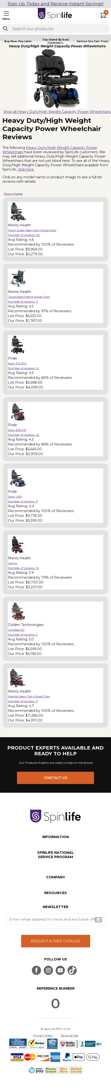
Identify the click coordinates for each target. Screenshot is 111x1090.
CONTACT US (55, 778)
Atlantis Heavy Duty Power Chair (29, 696)
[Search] (5, 28)
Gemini (12, 563)
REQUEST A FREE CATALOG (55, 941)
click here (26, 169)
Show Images (13, 193)
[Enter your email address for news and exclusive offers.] (55, 919)
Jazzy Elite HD (17, 430)
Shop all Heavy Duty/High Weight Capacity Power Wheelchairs (57, 112)
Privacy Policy (43, 1035)
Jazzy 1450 (15, 496)
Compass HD (16, 630)
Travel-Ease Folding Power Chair (29, 297)
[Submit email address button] (98, 920)
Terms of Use (69, 1035)
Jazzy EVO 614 (17, 363)
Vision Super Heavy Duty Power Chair (32, 230)
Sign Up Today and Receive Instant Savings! (55, 4)
